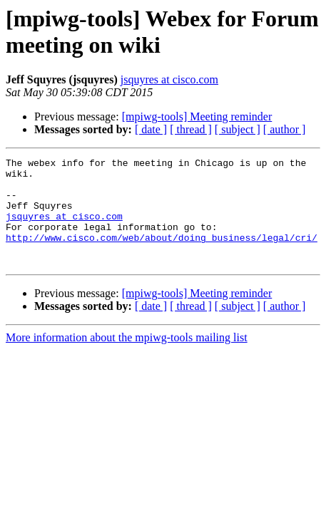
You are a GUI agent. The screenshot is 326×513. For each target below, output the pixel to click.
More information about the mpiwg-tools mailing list (127, 359)
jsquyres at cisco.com (169, 79)
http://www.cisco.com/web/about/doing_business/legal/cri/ (161, 254)
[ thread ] (191, 129)
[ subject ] (237, 129)
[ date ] (151, 129)
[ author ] (284, 129)
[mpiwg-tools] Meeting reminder (197, 116)
